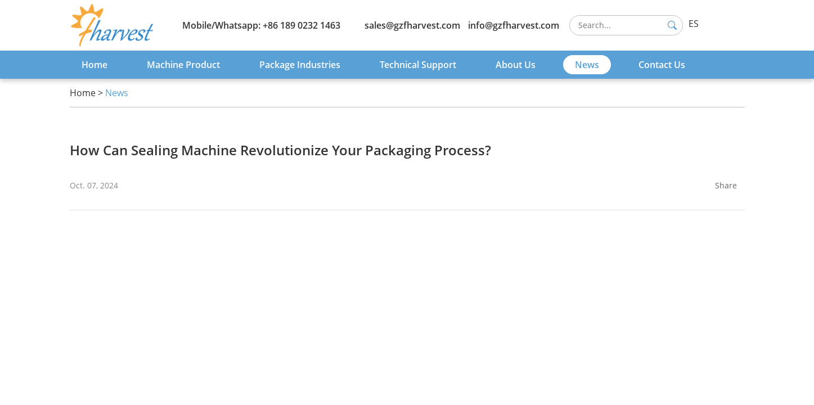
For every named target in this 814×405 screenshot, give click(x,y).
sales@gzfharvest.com (412, 25)
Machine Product (183, 64)
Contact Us (661, 64)
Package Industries (299, 64)
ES (694, 23)
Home (94, 64)
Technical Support (418, 64)
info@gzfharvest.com (513, 25)
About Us (516, 64)
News (587, 64)
